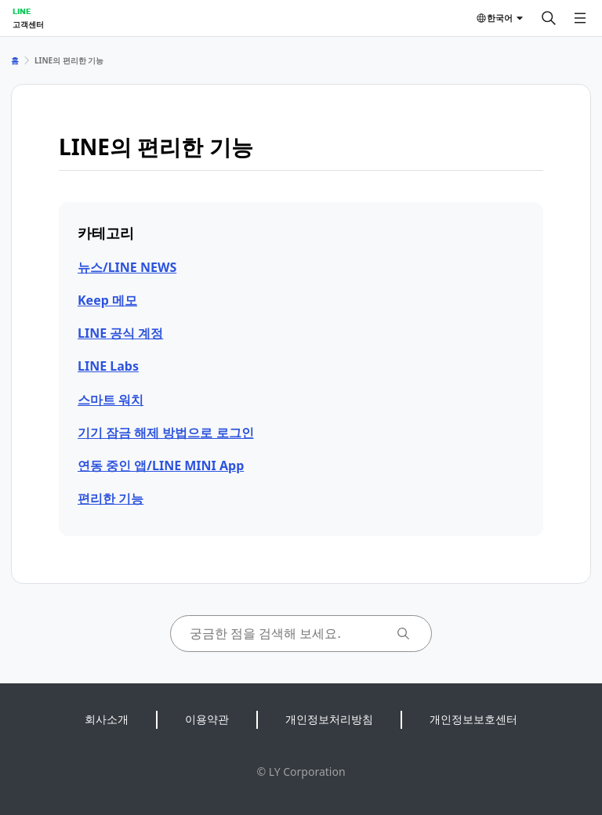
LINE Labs (108, 366)
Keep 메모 (107, 300)
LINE (22, 10)
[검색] (548, 18)
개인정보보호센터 (473, 719)
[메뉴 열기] (580, 18)
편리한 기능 (110, 498)
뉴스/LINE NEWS (127, 267)
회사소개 (107, 719)
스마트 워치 (110, 399)
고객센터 (28, 24)
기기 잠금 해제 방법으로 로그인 (166, 432)
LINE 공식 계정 (120, 333)
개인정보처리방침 (329, 719)
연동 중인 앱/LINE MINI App (161, 465)
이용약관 (207, 719)
